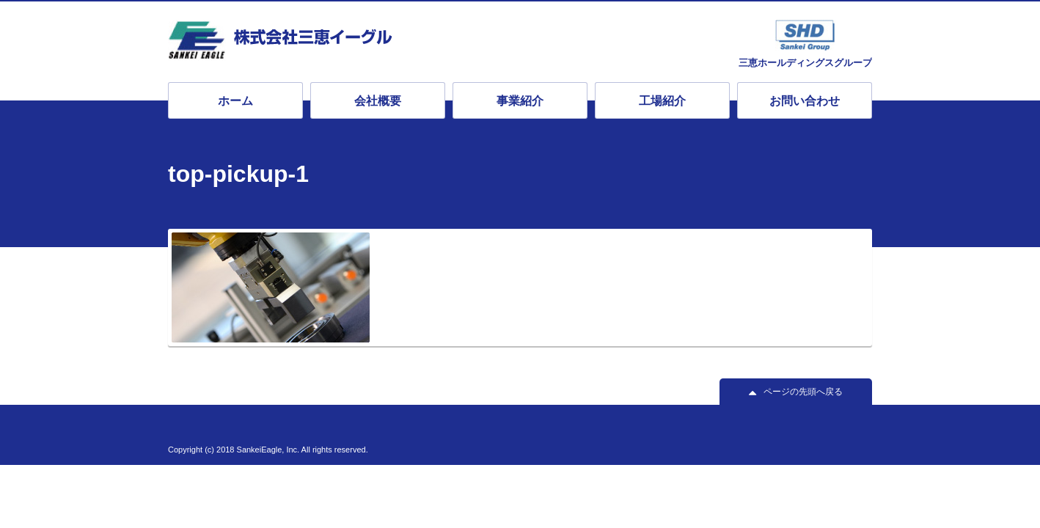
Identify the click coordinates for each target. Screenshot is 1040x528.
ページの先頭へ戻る (803, 391)
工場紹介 (662, 101)
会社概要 (377, 101)
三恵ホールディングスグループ (805, 62)
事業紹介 (520, 101)
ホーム (235, 101)
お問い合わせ (804, 101)
